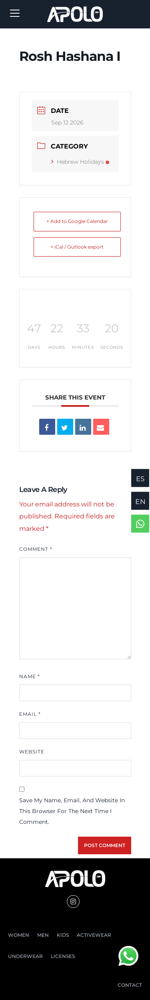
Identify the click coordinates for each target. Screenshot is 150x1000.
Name (29, 676)
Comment (35, 549)
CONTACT (130, 985)
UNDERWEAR (25, 956)
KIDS (63, 935)
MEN (43, 935)
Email (30, 714)
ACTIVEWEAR (94, 935)
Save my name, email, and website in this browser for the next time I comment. (72, 811)
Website (31, 752)
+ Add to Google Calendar (77, 221)
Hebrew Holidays (80, 161)
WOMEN (18, 935)
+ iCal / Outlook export (77, 247)
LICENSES (63, 956)
